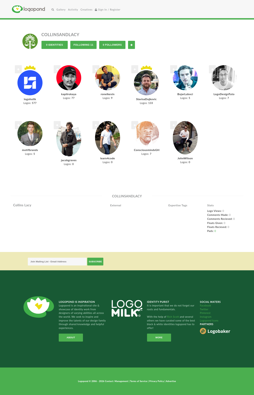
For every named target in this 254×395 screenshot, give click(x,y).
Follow (131, 45)
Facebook (205, 305)
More (159, 337)
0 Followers (112, 44)
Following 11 (83, 44)
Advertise (171, 381)
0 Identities (54, 44)
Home (31, 9)
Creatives (86, 9)
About (71, 337)
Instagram (205, 316)
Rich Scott (173, 316)
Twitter (204, 309)
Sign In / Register (107, 9)
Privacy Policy (157, 381)
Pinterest (205, 312)
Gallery (61, 9)
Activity (73, 9)
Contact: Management (117, 381)
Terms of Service (139, 381)
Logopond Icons (209, 320)
